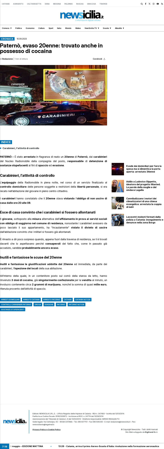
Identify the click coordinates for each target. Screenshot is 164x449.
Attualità (118, 28)
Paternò (61, 304)
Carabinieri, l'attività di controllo (21, 148)
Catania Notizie (82, 300)
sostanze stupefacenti (12, 309)
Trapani (103, 4)
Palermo (68, 4)
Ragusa (80, 4)
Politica (18, 28)
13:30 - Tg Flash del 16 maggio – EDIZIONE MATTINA (28, 446)
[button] (53, 95)
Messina (57, 4)
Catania (6, 4)
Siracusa (91, 4)
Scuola (106, 28)
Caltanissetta (34, 4)
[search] (142, 4)
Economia (30, 28)
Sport (51, 28)
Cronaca (5, 28)
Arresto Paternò (51, 300)
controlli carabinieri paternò (16, 304)
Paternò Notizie (76, 304)
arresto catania (31, 300)
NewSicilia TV (91, 28)
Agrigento (18, 4)
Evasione (49, 304)
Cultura (41, 28)
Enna (47, 4)
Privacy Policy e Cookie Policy (47, 429)
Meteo (78, 28)
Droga (38, 304)
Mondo (68, 28)
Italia (59, 28)
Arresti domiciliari (10, 300)
